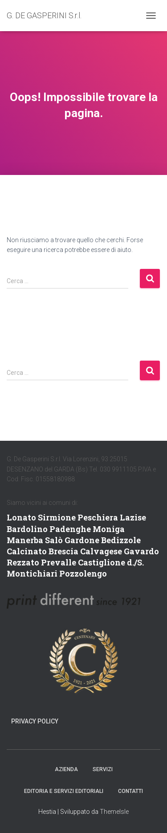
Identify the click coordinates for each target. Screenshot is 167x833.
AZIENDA (66, 769)
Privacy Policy (34, 721)
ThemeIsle (114, 811)
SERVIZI (103, 769)
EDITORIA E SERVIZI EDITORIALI (63, 791)
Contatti (130, 791)
